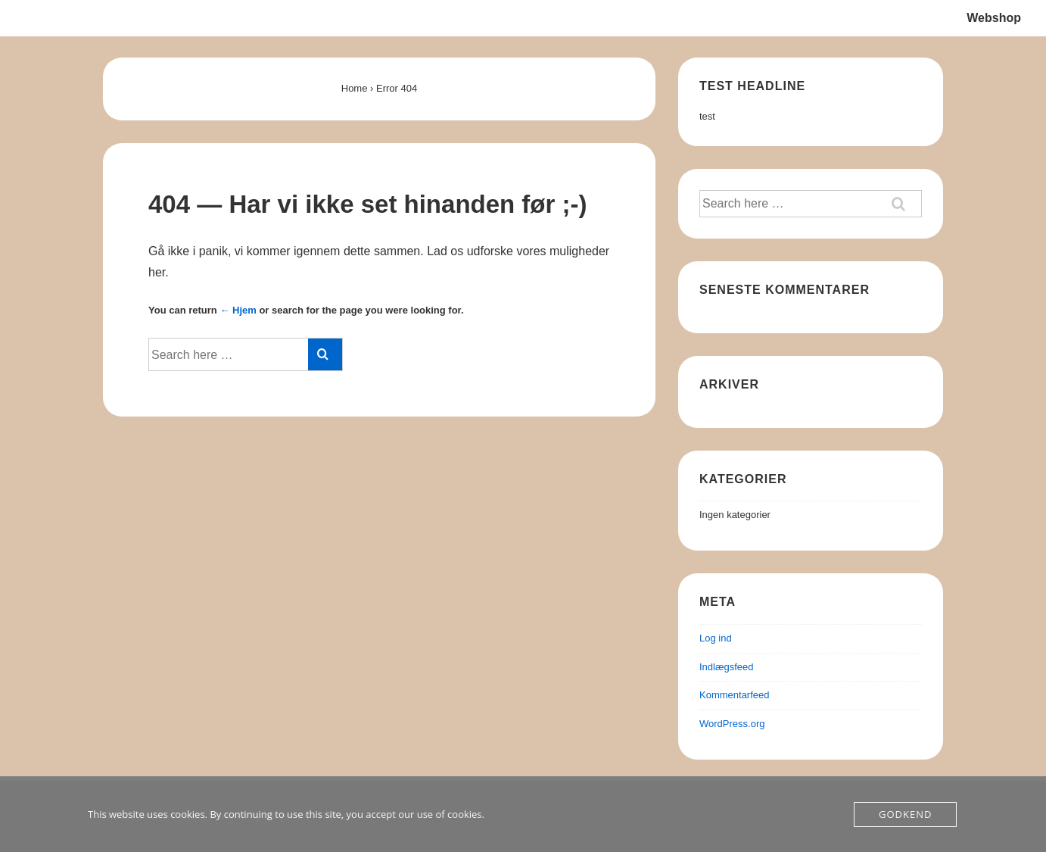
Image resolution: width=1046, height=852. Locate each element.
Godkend (905, 814)
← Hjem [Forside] (237, 310)
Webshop (994, 17)
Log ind (715, 638)
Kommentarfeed (734, 695)
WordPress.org (731, 723)
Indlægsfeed (726, 667)
